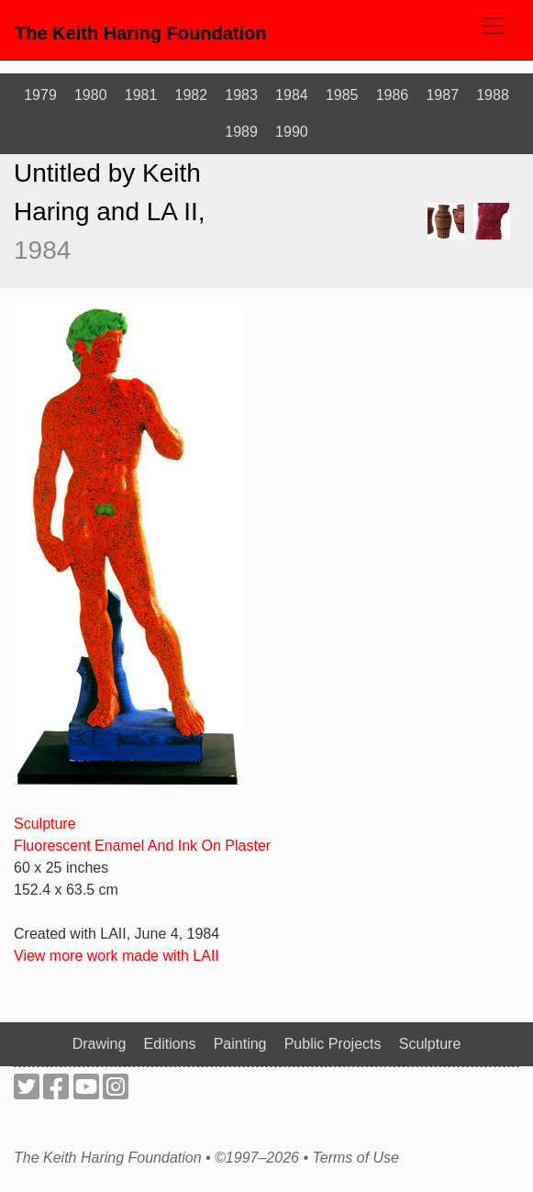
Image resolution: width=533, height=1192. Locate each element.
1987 (442, 95)
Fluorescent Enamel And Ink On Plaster (142, 845)
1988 (492, 95)
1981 (141, 95)
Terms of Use (355, 1158)
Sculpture (45, 823)
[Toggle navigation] (492, 27)
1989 (241, 131)
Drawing (99, 1044)
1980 (90, 95)
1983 (241, 95)
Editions (170, 1044)
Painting (240, 1044)
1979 (40, 95)
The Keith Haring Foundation (140, 33)
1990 (291, 131)
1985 (342, 95)
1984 (291, 95)
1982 (191, 95)
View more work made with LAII (116, 956)
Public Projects (333, 1044)
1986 (392, 95)
